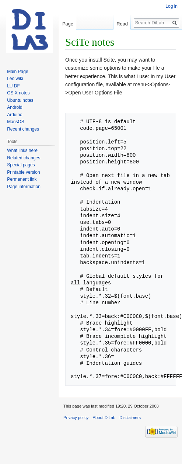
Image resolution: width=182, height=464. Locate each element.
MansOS (15, 121)
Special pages (21, 164)
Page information (24, 186)
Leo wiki (15, 78)
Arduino (14, 114)
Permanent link (21, 179)
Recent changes (23, 129)
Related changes (23, 157)
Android (14, 107)
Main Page (17, 71)
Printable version (23, 172)
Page (67, 24)
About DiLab (104, 417)
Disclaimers (130, 417)
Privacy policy (75, 417)
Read (122, 24)
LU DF (13, 86)
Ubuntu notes (20, 100)
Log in (171, 6)
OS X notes (18, 93)
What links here (22, 150)
